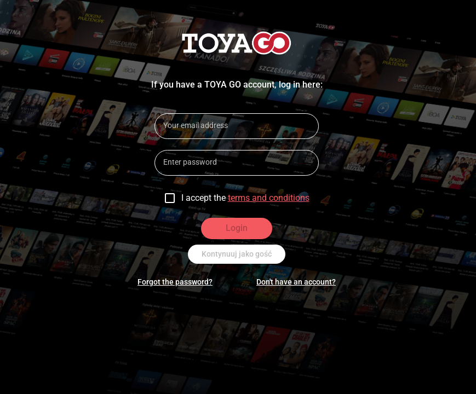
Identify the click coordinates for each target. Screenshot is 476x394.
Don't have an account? (296, 281)
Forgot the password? (175, 281)
